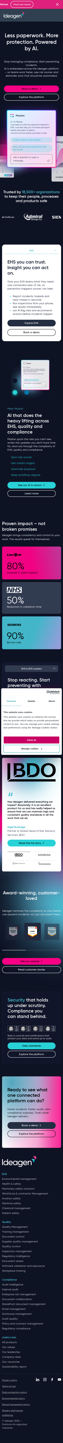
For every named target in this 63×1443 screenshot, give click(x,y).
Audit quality (10, 1318)
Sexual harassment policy (16, 1404)
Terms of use (9, 1386)
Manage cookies (31, 748)
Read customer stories (31, 969)
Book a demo (31, 88)
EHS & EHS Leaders (31, 668)
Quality (6, 1222)
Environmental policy (13, 1398)
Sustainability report (14, 1366)
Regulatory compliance (16, 1328)
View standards (31, 1045)
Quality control (11, 1246)
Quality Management (15, 1226)
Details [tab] (31, 701)
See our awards (31, 961)
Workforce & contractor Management (25, 1193)
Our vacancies (11, 1361)
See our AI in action (31, 485)
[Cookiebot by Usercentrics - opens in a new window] (47, 692)
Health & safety (11, 1183)
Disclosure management (17, 1313)
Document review (12, 1261)
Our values (8, 1347)
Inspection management (17, 1251)
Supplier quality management (20, 1241)
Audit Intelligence (12, 1284)
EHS (31, 250)
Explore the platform (31, 97)
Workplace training (13, 1270)
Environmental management (19, 1179)
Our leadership (11, 1352)
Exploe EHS (31, 323)
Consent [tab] (11, 701)
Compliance (9, 1279)
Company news (11, 1357)
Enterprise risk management (19, 1294)
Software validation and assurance (23, 1266)
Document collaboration (17, 1299)
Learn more (31, 493)
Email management (14, 1309)
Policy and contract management (22, 1323)
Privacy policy (9, 1380)
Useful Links (9, 1337)
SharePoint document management (24, 1304)
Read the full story (31, 843)
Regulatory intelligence (16, 1256)
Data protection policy (14, 1392)
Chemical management (16, 1208)
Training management (15, 1231)
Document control (13, 1236)
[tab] (18, 855)
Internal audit (10, 1289)
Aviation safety (11, 1198)
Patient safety (10, 1213)
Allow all (31, 740)
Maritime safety (11, 1203)
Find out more (33, 4)
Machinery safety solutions (18, 1188)
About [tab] (51, 701)
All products (9, 1342)
